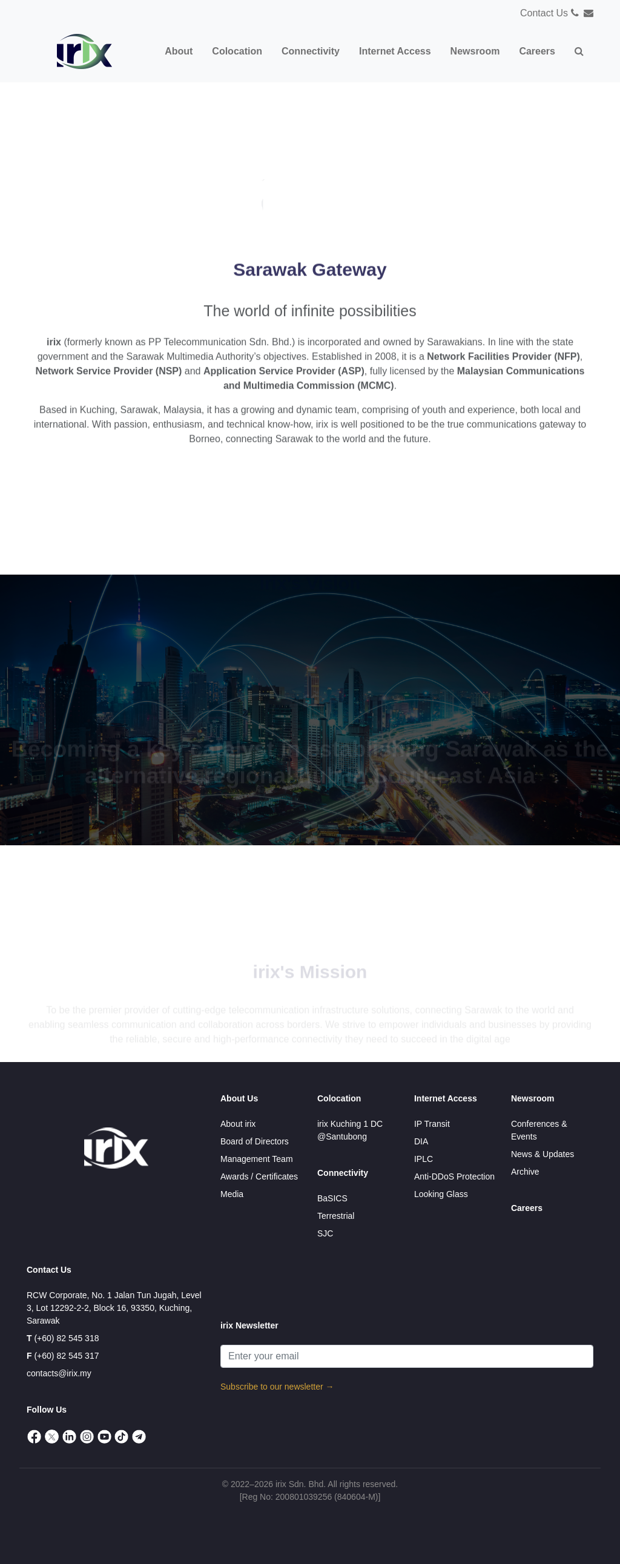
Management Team (256, 1159)
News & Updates (542, 1154)
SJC (325, 1233)
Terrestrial (335, 1216)
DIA (421, 1141)
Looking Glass (441, 1194)
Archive (525, 1171)
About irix (238, 1124)
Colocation (339, 1098)
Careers (526, 1208)
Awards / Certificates (259, 1176)
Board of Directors (254, 1141)
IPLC (423, 1159)
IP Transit (432, 1124)
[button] (579, 51)
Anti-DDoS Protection (454, 1176)
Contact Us (544, 13)
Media (231, 1194)
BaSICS (332, 1198)
